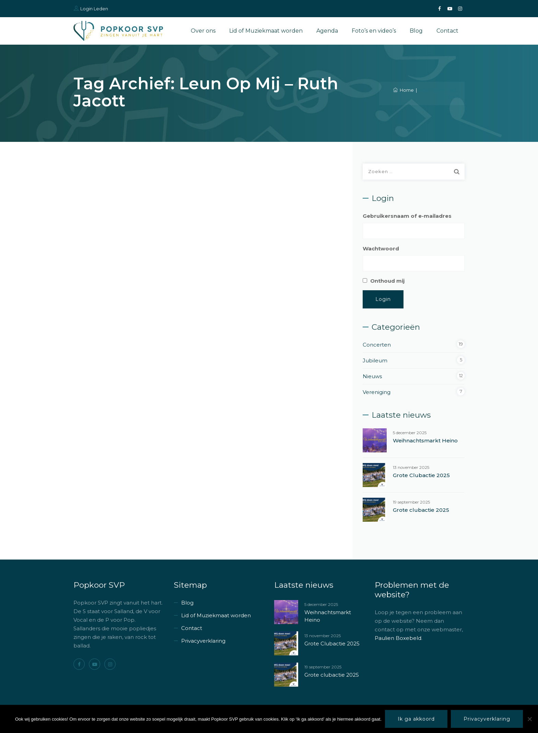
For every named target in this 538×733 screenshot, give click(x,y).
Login (383, 299)
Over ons (203, 30)
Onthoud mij (387, 281)
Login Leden (94, 8)
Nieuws (372, 376)
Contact (447, 30)
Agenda (327, 30)
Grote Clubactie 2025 (421, 475)
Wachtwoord (381, 248)
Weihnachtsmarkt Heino (425, 440)
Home (403, 90)
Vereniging (376, 392)
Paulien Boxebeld (398, 638)
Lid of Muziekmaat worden (266, 30)
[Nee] (529, 718)
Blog (416, 30)
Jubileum (375, 360)
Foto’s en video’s (374, 30)
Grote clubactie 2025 (421, 510)
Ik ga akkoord (416, 719)
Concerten (377, 344)
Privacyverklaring (203, 641)
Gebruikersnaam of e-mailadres (407, 216)
